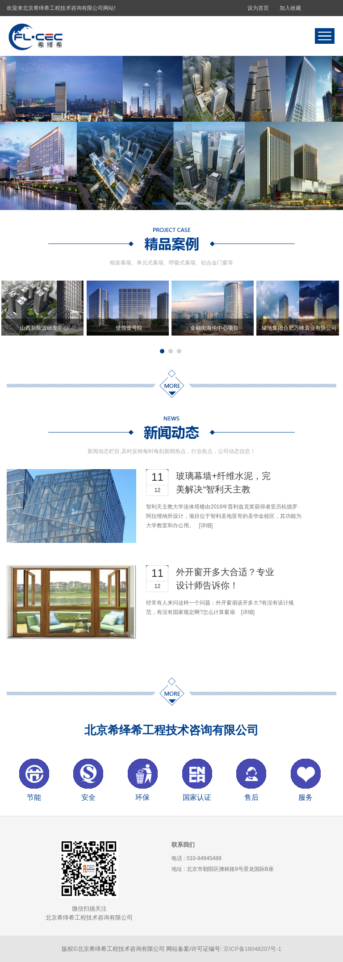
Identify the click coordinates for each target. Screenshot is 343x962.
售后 (251, 797)
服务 (305, 797)
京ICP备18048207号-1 (252, 948)
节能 (34, 797)
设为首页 (258, 8)
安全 (88, 797)
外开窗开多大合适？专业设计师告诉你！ (225, 578)
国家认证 (197, 797)
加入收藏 (290, 8)
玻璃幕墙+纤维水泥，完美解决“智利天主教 (223, 482)
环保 (142, 797)
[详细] (206, 525)
